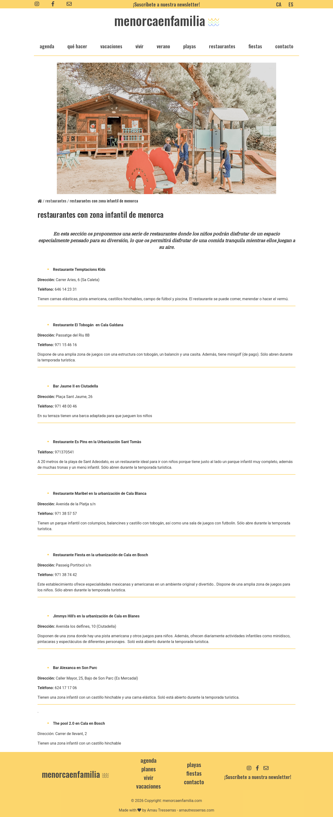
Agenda (148, 760)
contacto (194, 781)
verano (163, 46)
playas (189, 46)
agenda (47, 46)
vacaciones (111, 46)
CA (278, 4)
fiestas (255, 46)
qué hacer (77, 46)
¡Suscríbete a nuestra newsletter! (166, 4)
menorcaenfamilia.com (182, 800)
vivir (139, 46)
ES (291, 4)
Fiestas (194, 773)
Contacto (284, 46)
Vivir (148, 777)
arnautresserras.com (196, 810)
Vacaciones (148, 786)
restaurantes (222, 46)
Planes (148, 768)
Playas (194, 764)
